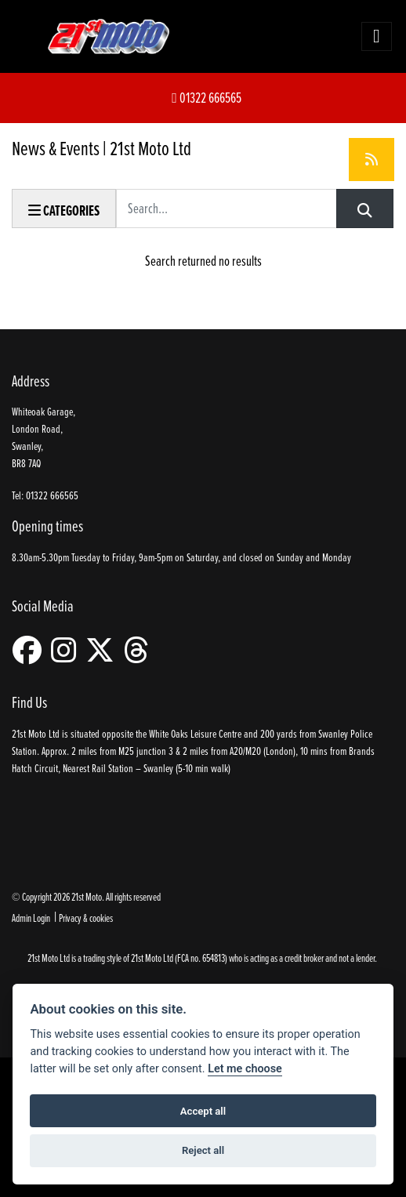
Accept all (203, 1111)
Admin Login (31, 917)
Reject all (203, 1150)
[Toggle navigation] (376, 36)
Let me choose (245, 1068)
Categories (64, 210)
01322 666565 (206, 97)
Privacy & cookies (86, 917)
